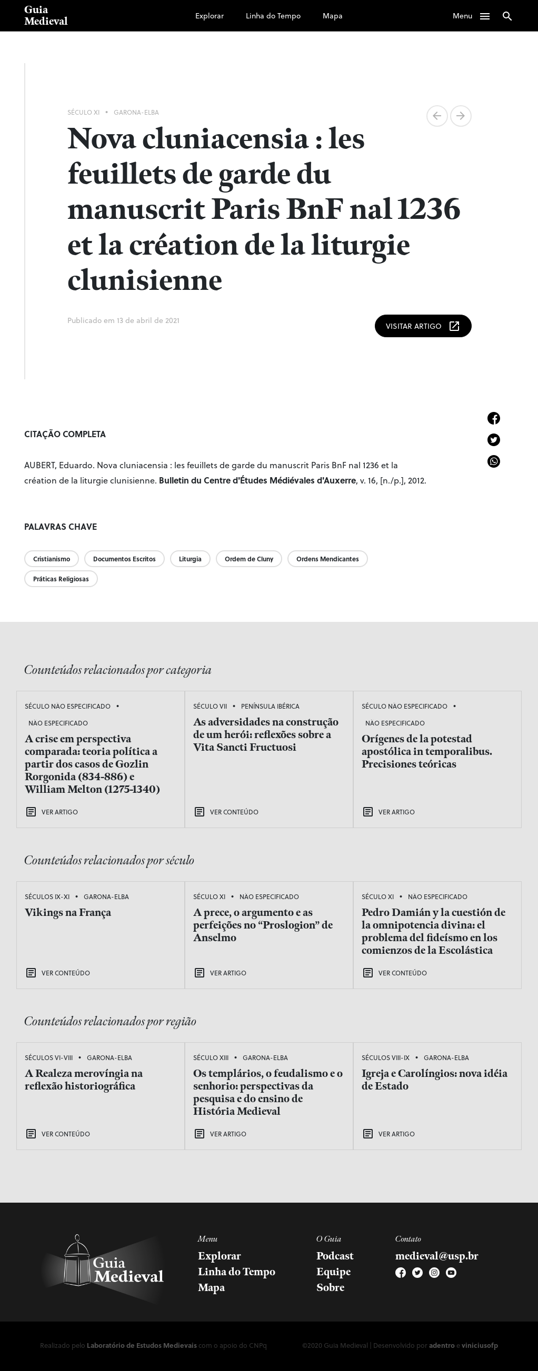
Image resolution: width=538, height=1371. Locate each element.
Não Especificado (58, 723)
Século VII (210, 706)
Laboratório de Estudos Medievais (142, 1345)
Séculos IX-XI (47, 896)
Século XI (83, 112)
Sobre (330, 1288)
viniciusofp (480, 1345)
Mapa (333, 15)
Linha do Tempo (273, 15)
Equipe (333, 1272)
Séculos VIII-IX (386, 1057)
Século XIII (210, 1057)
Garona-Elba (136, 112)
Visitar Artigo (423, 326)
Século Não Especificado (68, 706)
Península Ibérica (270, 706)
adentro (442, 1345)
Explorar (209, 15)
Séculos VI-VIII (49, 1057)
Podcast (335, 1256)
